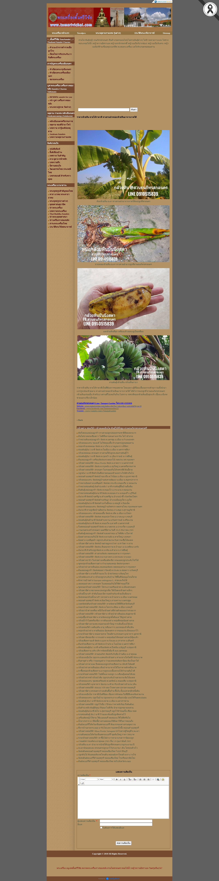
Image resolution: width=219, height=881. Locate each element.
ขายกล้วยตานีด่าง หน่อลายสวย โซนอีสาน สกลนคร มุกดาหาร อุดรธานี (109, 634)
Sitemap (166, 33)
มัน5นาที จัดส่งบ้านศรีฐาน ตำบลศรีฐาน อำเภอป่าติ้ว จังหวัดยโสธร (107, 496)
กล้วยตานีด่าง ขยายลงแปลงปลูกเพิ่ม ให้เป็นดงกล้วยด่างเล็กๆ (105, 590)
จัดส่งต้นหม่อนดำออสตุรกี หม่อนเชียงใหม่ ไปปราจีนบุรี (102, 751)
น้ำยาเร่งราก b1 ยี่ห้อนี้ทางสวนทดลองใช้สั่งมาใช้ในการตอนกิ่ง (105, 721)
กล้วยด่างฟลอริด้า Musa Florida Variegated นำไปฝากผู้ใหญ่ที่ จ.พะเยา (108, 731)
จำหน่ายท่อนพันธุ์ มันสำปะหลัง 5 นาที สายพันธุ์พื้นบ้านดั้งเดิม (105, 486)
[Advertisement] (123, 57)
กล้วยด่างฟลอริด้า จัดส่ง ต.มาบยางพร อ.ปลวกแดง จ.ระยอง (104, 557)
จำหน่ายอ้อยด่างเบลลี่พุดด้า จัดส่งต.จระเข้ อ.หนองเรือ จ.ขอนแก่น (107, 483)
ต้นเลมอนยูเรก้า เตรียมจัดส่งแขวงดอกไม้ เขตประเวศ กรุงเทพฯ (106, 460)
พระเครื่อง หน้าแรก (60, 33)
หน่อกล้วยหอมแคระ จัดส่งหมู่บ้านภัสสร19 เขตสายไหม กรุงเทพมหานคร (110, 507)
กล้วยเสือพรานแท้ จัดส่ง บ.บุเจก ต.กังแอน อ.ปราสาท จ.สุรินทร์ (106, 641)
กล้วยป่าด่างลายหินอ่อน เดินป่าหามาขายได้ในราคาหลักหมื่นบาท (107, 667)
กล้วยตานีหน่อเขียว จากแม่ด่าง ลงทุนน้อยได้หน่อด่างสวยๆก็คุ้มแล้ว (108, 637)
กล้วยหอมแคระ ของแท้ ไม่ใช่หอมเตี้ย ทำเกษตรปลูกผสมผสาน (106, 443)
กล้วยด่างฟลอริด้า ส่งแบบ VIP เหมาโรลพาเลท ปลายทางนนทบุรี (106, 687)
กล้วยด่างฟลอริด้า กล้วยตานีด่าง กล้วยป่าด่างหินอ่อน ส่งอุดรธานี (106, 614)
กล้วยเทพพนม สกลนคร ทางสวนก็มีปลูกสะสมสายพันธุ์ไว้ (103, 453)
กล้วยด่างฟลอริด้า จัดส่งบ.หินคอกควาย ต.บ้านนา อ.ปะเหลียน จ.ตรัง (108, 547)
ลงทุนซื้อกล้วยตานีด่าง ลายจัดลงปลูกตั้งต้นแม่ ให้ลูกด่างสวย (105, 617)
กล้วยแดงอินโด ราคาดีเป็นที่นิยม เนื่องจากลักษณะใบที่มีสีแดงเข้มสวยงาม (111, 694)
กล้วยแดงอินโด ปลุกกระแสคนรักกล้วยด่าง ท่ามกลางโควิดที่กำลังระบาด (110, 657)
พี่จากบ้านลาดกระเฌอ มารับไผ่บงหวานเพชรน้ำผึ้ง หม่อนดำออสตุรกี (108, 728)
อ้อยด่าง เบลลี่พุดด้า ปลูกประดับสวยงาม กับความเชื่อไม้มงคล (105, 540)
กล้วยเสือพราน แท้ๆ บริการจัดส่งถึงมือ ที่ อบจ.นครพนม (102, 651)
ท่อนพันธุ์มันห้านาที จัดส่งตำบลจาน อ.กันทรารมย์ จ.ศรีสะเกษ (105, 520)
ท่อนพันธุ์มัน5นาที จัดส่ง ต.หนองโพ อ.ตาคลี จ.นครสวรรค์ (103, 523)
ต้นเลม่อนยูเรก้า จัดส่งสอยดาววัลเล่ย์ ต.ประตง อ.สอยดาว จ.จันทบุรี (108, 570)
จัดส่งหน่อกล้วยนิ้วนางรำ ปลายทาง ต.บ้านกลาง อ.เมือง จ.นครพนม (107, 597)
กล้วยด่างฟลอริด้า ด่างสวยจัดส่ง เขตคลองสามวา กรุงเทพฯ (104, 553)
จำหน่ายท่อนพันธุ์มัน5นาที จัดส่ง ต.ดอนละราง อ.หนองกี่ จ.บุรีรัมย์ (107, 493)
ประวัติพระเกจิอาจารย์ (144, 33)
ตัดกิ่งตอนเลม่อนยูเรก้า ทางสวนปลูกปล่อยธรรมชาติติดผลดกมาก (107, 433)
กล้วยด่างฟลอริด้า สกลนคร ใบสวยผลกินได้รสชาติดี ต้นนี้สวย (105, 470)
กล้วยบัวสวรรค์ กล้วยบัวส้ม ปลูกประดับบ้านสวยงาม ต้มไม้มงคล (106, 677)
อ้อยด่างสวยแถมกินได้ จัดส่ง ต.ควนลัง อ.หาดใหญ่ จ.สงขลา (104, 537)
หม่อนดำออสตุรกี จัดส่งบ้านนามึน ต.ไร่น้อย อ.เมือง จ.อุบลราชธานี (107, 476)
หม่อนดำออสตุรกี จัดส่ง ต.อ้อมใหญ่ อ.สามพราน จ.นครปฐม (104, 600)
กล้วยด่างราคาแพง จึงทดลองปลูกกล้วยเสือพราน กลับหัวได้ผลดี (106, 664)
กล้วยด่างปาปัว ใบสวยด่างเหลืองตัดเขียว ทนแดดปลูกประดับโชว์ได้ (108, 560)
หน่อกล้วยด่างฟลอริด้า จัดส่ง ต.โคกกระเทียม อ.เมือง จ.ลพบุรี (105, 607)
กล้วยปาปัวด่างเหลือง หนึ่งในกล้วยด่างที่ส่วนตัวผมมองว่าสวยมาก (107, 610)
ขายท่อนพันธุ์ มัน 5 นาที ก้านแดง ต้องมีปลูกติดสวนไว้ (102, 714)
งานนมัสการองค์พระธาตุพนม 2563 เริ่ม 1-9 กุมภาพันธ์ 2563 (104, 741)
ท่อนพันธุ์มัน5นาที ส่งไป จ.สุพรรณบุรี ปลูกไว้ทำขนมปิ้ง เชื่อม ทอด (107, 711)
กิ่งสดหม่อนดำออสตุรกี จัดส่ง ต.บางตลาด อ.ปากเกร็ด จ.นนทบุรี (106, 527)
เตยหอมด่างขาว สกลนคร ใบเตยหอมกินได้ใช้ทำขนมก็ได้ (103, 584)
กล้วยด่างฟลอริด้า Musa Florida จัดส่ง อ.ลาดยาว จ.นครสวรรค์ (105, 463)
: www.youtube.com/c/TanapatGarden (96, 411)
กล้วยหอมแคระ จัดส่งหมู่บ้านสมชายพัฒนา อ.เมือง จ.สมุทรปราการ (108, 480)
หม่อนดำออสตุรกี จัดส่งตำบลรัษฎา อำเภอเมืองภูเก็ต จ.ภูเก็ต (105, 500)
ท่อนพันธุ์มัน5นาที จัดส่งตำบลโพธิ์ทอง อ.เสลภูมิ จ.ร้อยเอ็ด (104, 503)
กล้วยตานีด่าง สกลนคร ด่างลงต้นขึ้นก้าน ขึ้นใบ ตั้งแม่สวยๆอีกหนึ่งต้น (109, 691)
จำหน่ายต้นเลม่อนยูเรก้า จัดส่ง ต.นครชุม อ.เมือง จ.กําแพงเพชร (106, 439)
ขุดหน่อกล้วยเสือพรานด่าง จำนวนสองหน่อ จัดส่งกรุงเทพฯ (103, 563)
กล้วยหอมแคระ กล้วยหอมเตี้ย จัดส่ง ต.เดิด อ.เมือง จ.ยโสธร (104, 513)
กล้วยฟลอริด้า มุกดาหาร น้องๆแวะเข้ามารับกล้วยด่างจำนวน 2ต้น (107, 684)
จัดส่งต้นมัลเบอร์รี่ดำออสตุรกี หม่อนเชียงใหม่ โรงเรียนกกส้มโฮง (106, 758)
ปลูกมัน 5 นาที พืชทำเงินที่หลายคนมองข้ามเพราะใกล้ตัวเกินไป (106, 473)
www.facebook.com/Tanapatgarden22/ (102, 408)
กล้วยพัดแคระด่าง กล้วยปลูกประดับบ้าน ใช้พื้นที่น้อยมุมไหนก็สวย (107, 577)
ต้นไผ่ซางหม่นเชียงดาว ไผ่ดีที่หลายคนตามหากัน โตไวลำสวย (105, 436)
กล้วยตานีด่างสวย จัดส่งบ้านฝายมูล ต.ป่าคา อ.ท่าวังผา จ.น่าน (105, 543)
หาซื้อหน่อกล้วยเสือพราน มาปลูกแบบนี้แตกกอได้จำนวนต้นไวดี (106, 671)
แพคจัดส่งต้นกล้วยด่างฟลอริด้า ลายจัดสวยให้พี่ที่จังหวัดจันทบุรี (106, 604)
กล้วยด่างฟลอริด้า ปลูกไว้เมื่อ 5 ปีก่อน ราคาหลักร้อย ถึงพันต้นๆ (106, 704)
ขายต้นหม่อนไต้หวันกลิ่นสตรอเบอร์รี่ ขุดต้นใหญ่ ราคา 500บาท (106, 734)
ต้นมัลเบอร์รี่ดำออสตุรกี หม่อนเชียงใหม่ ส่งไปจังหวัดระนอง (104, 761)
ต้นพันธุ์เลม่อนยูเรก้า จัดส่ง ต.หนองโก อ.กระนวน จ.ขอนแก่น (105, 490)
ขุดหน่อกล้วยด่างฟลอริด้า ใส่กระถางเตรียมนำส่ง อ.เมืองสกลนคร (107, 587)
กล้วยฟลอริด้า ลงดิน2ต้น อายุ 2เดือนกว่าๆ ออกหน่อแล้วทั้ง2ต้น (106, 627)
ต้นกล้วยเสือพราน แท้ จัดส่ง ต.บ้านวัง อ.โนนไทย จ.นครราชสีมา (106, 644)
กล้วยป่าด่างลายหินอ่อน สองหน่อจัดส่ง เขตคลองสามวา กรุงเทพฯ (107, 567)
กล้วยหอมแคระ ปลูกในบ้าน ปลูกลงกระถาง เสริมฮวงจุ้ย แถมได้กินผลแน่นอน (112, 698)
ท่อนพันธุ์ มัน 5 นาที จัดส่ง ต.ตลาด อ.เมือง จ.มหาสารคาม (103, 701)
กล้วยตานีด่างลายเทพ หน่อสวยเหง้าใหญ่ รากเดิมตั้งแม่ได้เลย (105, 624)
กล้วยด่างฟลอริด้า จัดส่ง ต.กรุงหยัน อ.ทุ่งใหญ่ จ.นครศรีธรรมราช (107, 466)
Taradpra (81, 33)
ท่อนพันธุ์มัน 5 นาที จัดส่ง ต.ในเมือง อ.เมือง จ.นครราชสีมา (104, 450)
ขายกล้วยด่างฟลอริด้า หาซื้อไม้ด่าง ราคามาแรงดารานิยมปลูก (106, 738)
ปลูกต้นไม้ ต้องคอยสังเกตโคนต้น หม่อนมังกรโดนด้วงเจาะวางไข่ (107, 755)
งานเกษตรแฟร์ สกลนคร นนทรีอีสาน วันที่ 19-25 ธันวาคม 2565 (106, 530)
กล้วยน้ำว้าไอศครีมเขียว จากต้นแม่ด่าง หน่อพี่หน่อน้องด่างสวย (106, 620)
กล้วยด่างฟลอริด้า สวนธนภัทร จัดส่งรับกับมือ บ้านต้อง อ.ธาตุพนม (107, 654)
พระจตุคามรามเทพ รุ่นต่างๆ (108, 33)
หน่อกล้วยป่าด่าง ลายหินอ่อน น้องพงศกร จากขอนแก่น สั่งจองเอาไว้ (108, 631)
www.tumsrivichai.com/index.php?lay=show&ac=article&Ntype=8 (113, 406)
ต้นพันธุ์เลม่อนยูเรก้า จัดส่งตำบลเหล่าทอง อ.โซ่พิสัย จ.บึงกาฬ (105, 533)
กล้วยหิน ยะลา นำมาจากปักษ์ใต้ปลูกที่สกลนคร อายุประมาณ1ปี (106, 744)
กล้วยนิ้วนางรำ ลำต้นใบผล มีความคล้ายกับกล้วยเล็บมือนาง (104, 594)
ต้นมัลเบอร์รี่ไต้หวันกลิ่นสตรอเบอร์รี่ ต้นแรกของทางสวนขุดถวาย (107, 724)
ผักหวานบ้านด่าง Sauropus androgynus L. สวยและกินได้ (102, 580)
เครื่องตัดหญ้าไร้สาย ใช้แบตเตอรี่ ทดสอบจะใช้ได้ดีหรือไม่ (104, 718)
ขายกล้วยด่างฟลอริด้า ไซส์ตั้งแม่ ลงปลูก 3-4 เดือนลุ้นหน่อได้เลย (106, 674)
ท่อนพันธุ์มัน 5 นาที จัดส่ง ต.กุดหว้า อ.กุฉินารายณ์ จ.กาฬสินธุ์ (105, 456)
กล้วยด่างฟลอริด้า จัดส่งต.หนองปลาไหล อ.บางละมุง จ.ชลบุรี (105, 517)
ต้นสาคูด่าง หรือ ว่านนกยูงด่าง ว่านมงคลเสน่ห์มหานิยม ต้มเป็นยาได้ (108, 661)
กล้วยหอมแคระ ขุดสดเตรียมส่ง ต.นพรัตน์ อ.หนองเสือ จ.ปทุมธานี (107, 681)
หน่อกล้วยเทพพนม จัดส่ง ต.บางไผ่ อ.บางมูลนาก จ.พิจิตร (103, 446)
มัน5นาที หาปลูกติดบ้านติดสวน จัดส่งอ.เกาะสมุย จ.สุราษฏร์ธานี (106, 510)
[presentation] (121, 834)
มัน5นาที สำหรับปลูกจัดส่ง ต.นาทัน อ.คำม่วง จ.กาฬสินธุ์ (103, 550)
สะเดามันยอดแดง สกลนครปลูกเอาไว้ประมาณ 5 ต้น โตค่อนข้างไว (108, 748)
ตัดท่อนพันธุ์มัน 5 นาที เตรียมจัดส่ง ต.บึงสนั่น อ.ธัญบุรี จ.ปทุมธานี (107, 647)
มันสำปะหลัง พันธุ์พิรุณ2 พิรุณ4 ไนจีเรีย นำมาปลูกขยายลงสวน (106, 708)
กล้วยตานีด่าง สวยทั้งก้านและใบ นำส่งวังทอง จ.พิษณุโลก (103, 574)
